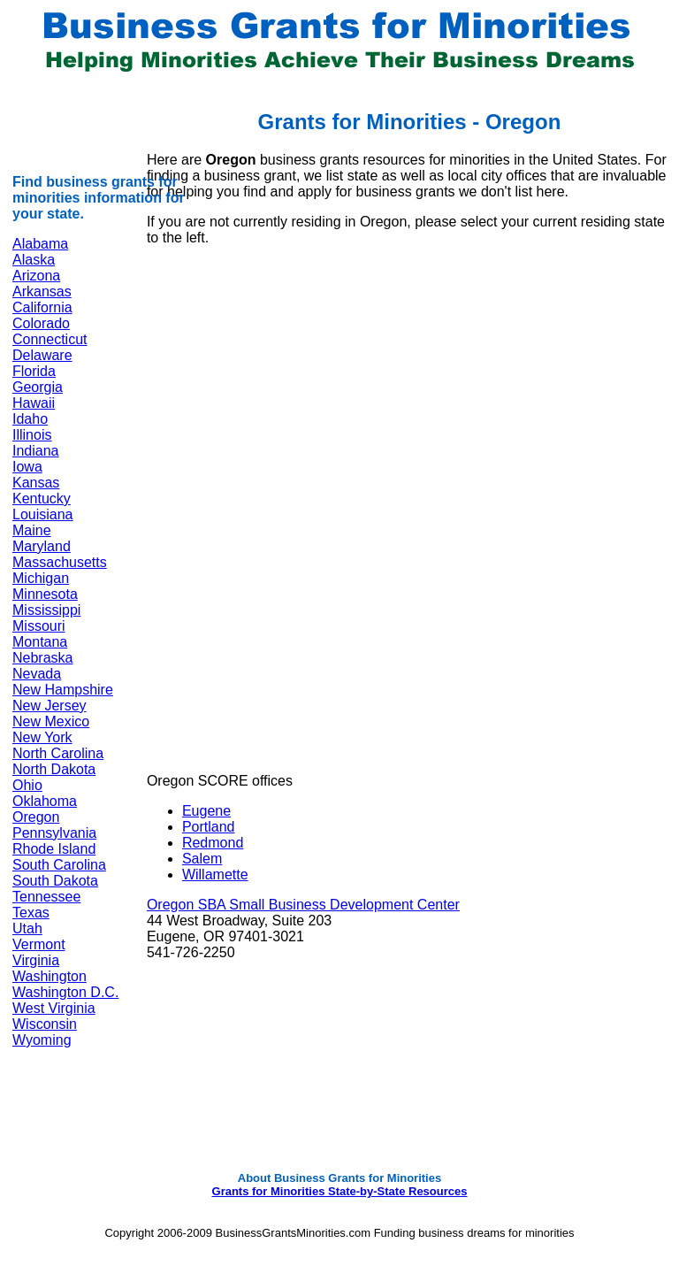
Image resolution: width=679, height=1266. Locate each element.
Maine (31, 530)
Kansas (35, 482)
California (42, 307)
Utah (27, 928)
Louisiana (42, 514)
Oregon (35, 817)
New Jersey (49, 705)
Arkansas (42, 291)
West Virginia (53, 1008)
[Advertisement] (303, 384)
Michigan (40, 578)
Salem (202, 858)
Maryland (41, 546)
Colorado (41, 323)
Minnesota (45, 594)
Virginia (35, 960)
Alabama (40, 243)
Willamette (215, 874)
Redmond (212, 842)
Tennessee (46, 896)
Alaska (33, 259)
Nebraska (42, 657)
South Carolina (59, 864)
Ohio (27, 785)
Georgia (37, 387)
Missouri (38, 625)
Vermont (38, 944)
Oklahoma (44, 801)
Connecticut (50, 339)
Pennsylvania (54, 832)
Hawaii (33, 402)
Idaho (30, 418)
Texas (31, 912)
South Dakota (55, 880)
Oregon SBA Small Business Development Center (303, 904)
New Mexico (50, 721)
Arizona (36, 275)
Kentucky (41, 498)
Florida (34, 371)
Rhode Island (53, 848)
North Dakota (53, 769)
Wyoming (42, 1039)
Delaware (42, 355)
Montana (39, 641)
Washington (49, 976)
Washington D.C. (65, 992)
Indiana (35, 450)
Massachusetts (59, 562)
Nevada (36, 673)
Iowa (27, 466)
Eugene (206, 810)
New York (42, 737)
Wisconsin (44, 1024)
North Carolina (57, 753)
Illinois (31, 434)
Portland (208, 826)
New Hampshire (62, 689)
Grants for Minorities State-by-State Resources (340, 1191)
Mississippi (46, 610)
